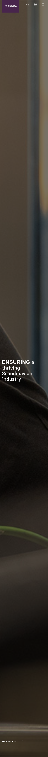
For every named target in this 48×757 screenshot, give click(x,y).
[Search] (28, 4)
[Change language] (35, 4)
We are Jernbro (12, 741)
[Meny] (43, 4)
